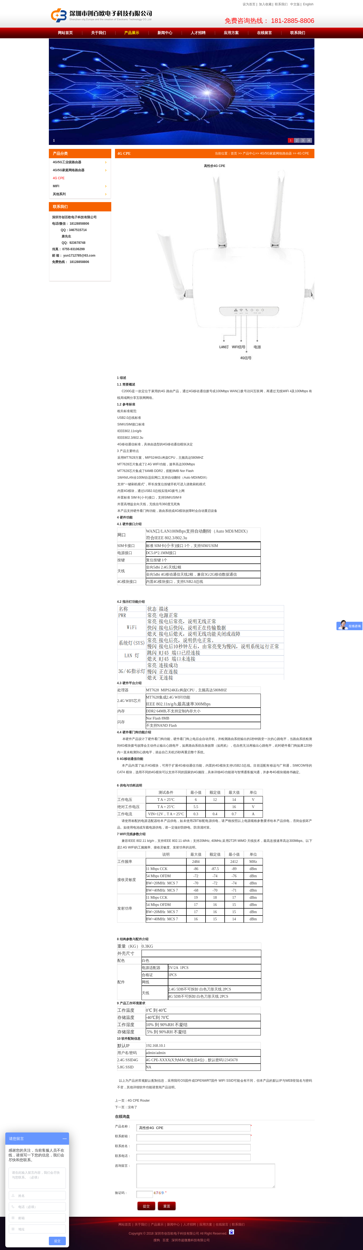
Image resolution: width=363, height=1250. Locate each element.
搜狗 (156, 1240)
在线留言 (264, 33)
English (308, 4)
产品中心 (249, 153)
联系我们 (281, 4)
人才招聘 (198, 33)
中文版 (295, 4)
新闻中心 (164, 33)
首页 (234, 153)
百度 (166, 1240)
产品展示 (131, 33)
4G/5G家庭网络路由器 (68, 170)
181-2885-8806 (292, 20)
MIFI (56, 186)
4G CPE (59, 178)
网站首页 (65, 33)
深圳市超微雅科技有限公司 (191, 1240)
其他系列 (59, 194)
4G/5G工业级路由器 (67, 162)
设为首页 (249, 4)
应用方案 (231, 33)
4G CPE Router (139, 1100)
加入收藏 (265, 4)
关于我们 (98, 33)
